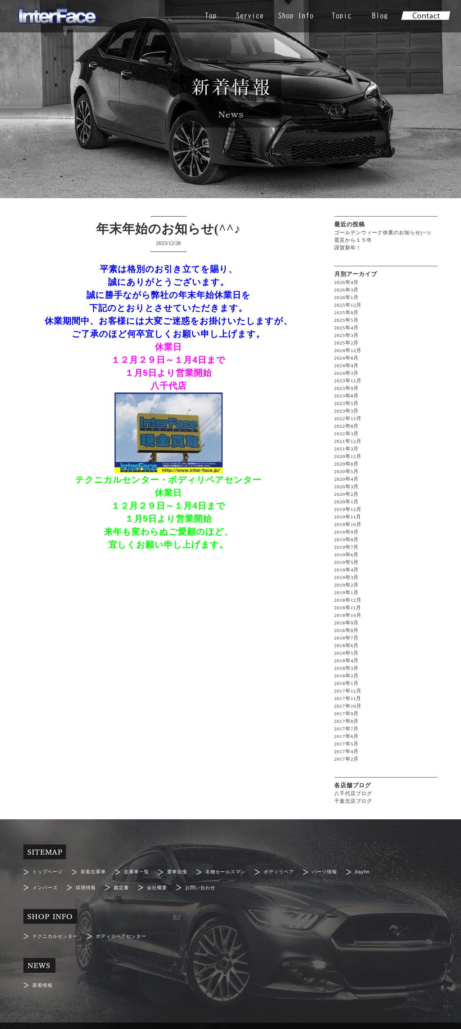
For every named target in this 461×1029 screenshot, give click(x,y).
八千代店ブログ (353, 793)
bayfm (377, 870)
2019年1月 (346, 592)
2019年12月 (348, 509)
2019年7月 (346, 547)
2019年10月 (348, 524)
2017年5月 (346, 744)
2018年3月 (346, 668)
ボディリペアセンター (126, 929)
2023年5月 (346, 403)
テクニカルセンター (56, 929)
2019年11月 (348, 517)
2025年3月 (346, 335)
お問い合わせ (207, 883)
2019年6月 (346, 554)
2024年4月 (346, 365)
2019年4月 (346, 570)
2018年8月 (346, 630)
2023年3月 (346, 411)
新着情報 (43, 976)
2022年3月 (346, 433)
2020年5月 (346, 471)
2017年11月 (348, 698)
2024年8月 (346, 358)
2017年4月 (346, 751)
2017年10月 (348, 706)
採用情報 (88, 883)
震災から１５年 (353, 240)
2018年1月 (346, 683)
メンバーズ (45, 883)
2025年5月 (346, 320)
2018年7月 (346, 638)
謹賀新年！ (347, 247)
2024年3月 (346, 373)
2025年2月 (346, 343)
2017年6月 (346, 736)
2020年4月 (346, 479)
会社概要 (162, 883)
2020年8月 (346, 464)
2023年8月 (346, 395)
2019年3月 (346, 577)
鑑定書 (125, 883)
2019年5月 (346, 562)
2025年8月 (346, 312)
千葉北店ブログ (353, 801)
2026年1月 (346, 297)
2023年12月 (348, 380)
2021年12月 (348, 441)
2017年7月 (346, 728)
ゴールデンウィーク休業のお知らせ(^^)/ (383, 232)
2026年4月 (346, 282)
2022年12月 (348, 418)
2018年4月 (346, 660)
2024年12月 (348, 350)
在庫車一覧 (141, 870)
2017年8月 (346, 721)
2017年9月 (346, 713)
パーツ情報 (337, 870)
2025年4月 (346, 327)
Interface (218, 1020)
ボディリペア (290, 870)
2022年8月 (346, 426)
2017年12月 (348, 691)
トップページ (48, 870)
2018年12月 (348, 600)
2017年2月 (346, 759)
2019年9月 (346, 532)
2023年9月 (346, 388)
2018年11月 (348, 607)
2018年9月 (346, 622)
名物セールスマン (234, 870)
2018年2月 (346, 675)
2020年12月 (348, 456)
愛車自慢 (183, 870)
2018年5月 (346, 653)
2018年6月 (346, 645)
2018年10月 (348, 615)
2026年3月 (346, 290)
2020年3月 (346, 486)
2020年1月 (346, 501)
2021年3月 (346, 448)
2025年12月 (348, 305)
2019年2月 (346, 585)
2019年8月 (346, 539)
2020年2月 (346, 494)
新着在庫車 (96, 870)
